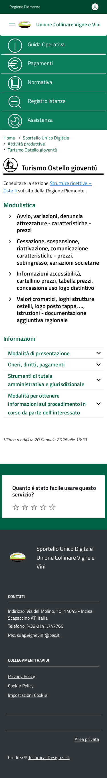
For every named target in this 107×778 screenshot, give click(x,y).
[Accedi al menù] (4, 24)
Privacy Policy (21, 676)
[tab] (53, 353)
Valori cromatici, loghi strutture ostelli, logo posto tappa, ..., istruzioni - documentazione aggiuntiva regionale (55, 309)
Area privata (87, 739)
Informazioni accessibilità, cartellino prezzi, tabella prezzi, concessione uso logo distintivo (55, 280)
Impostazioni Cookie (27, 695)
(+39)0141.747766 (45, 626)
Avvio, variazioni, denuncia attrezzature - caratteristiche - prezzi (54, 223)
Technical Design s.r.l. (49, 757)
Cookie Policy (21, 685)
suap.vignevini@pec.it (38, 635)
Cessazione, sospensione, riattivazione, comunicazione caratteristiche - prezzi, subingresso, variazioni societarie (58, 252)
